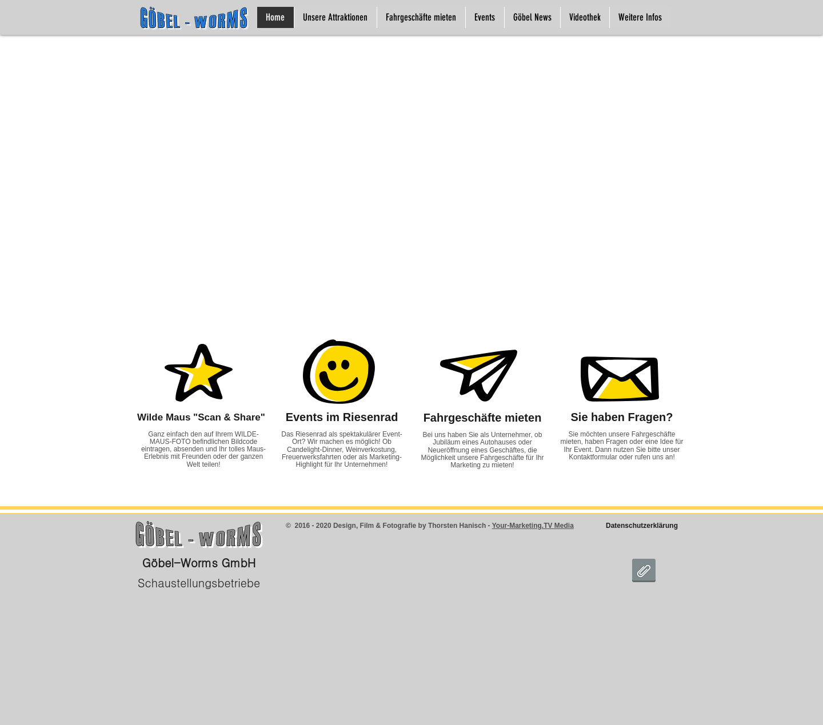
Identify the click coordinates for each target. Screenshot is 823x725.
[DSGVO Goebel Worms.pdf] (644, 572)
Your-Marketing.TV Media (533, 526)
